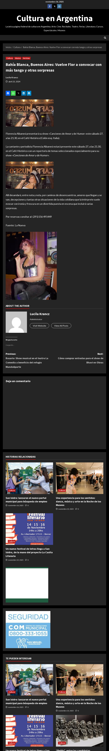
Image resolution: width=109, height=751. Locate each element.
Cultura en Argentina (54, 18)
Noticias (26, 58)
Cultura (10, 58)
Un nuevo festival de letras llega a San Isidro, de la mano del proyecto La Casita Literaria (29, 552)
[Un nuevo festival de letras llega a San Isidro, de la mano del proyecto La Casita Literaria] (29, 529)
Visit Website (39, 325)
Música (18, 58)
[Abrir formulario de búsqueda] (105, 38)
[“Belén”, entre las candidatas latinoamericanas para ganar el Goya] (79, 731)
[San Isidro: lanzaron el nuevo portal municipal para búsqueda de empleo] (29, 478)
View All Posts (61, 325)
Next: (78, 358)
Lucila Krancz (12, 77)
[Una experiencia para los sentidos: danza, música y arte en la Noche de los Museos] (79, 478)
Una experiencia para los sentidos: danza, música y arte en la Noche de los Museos (78, 501)
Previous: (30, 360)
